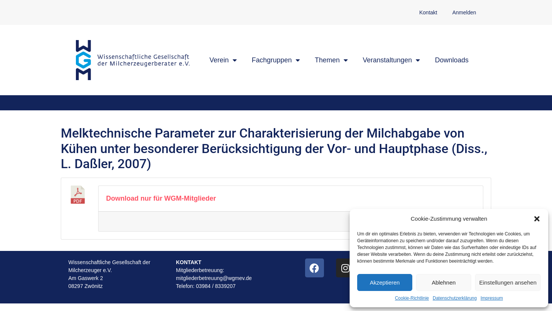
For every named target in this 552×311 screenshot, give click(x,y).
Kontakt (428, 12)
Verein (223, 60)
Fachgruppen (276, 60)
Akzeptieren (384, 282)
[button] (537, 219)
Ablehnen (443, 282)
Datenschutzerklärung (455, 298)
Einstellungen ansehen (508, 282)
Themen (331, 60)
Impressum (492, 298)
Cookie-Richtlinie (412, 298)
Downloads (452, 60)
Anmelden (464, 12)
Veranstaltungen (391, 60)
